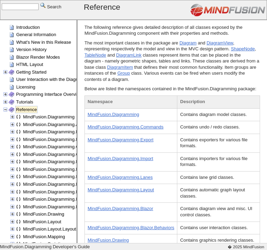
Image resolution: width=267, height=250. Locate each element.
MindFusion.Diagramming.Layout (56, 191)
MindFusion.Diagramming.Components (62, 154)
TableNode (95, 55)
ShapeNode (243, 48)
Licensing (25, 87)
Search (51, 6)
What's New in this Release (43, 42)
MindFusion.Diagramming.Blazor (56, 131)
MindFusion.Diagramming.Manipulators (62, 206)
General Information (36, 34)
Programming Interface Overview (49, 94)
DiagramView (220, 42)
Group (124, 73)
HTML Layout (29, 64)
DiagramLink (128, 55)
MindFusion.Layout (42, 221)
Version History (31, 49)
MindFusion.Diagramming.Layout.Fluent (63, 199)
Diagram (187, 42)
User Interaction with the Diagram (49, 79)
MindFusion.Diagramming (48, 116)
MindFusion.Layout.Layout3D (52, 229)
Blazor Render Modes (38, 57)
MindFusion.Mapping (44, 236)
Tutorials (24, 102)
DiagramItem (120, 67)
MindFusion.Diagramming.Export (56, 161)
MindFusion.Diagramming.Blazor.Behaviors (66, 139)
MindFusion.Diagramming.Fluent (55, 169)
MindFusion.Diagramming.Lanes (55, 184)
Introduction (28, 27)
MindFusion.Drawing (43, 214)
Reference (26, 109)
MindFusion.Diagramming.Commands (61, 146)
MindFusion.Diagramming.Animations (60, 124)
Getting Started (31, 72)
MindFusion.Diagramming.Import (56, 176)
